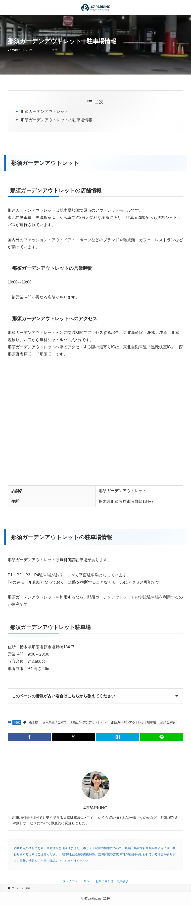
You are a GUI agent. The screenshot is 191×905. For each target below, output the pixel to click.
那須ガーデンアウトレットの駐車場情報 (56, 120)
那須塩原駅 (167, 722)
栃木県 (33, 722)
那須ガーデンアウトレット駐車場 (133, 722)
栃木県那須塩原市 (54, 722)
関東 (17, 722)
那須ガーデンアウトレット (44, 111)
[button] (29, 737)
